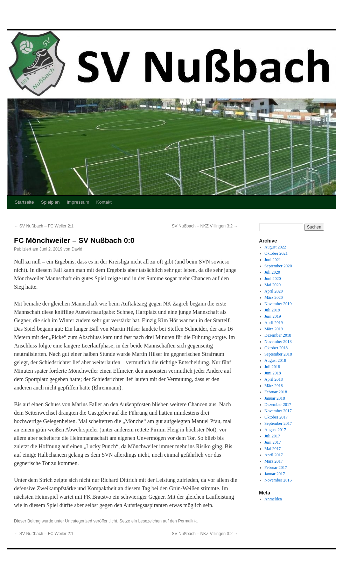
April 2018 (274, 379)
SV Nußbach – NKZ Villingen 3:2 (205, 226)
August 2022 (275, 247)
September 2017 (278, 423)
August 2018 (275, 360)
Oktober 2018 (276, 347)
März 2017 (274, 461)
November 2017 (278, 410)
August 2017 (275, 429)
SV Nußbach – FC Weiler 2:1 (44, 226)
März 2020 (274, 297)
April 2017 (274, 454)
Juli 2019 (272, 310)
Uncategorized (78, 521)
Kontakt (104, 202)
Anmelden (273, 499)
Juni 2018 (273, 373)
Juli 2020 (272, 272)
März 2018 (274, 385)
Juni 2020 (273, 278)
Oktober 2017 (276, 417)
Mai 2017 (273, 448)
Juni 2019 (273, 316)
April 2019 (274, 322)
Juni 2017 (273, 442)
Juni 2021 (273, 259)
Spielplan (50, 202)
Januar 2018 (275, 398)
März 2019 (274, 328)
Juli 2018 (272, 366)
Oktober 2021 (276, 253)
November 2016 (278, 480)
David (76, 249)
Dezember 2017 (278, 404)
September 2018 (278, 354)
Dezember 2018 (278, 335)
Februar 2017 (276, 467)
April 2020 (274, 291)
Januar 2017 (275, 473)
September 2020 (278, 266)
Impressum (77, 202)
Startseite (24, 202)
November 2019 (278, 303)
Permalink (187, 521)
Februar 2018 (276, 391)
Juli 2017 (272, 436)
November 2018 (278, 341)
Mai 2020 (273, 284)
